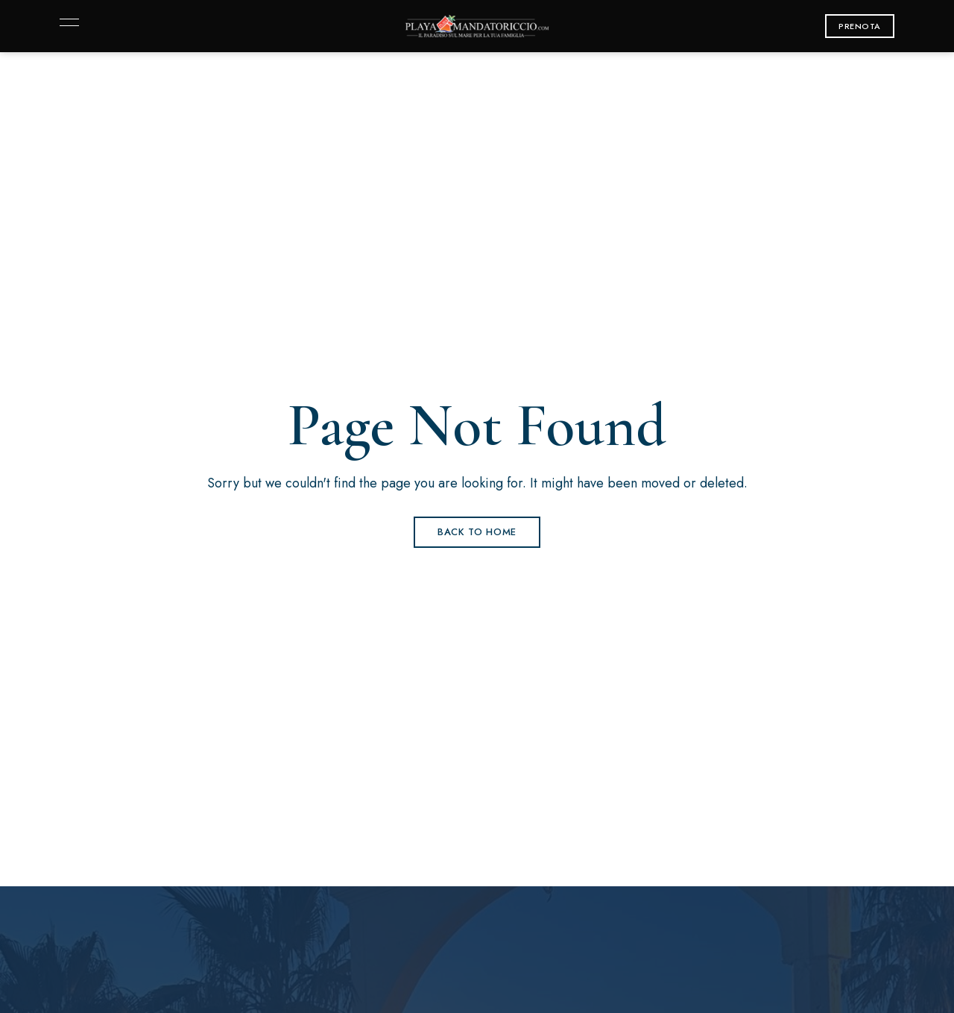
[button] (859, 26)
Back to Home (477, 532)
